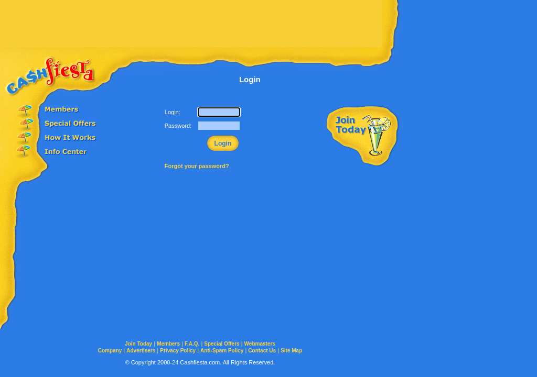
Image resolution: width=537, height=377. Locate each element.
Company (110, 350)
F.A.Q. (192, 344)
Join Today (138, 344)
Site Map (291, 350)
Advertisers (140, 350)
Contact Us (262, 350)
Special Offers (221, 344)
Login (223, 143)
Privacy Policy (178, 350)
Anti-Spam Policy (221, 350)
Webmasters (259, 344)
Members (168, 344)
